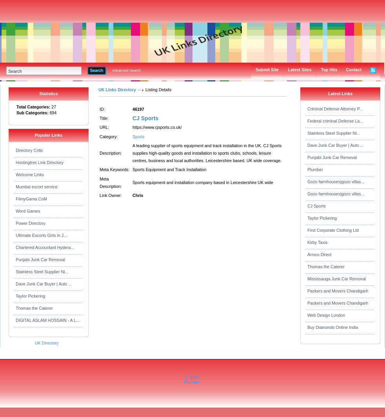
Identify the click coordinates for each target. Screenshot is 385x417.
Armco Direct (319, 254)
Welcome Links (30, 174)
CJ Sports (145, 118)
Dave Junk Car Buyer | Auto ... (44, 284)
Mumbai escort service (37, 186)
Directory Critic (29, 150)
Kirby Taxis (317, 242)
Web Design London (326, 315)
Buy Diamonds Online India (332, 327)
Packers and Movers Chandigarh (337, 291)
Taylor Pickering (30, 296)
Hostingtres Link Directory (40, 162)
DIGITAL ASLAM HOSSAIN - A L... (48, 320)
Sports (139, 136)
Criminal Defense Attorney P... (335, 109)
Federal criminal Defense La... (335, 121)
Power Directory (30, 223)
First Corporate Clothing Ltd (333, 230)
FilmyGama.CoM (31, 199)
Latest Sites (300, 69)
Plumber (315, 169)
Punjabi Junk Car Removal (40, 259)
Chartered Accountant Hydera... (45, 247)
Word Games (28, 211)
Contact (353, 69)
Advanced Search (126, 70)
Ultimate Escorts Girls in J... (41, 235)
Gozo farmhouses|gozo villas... (336, 181)
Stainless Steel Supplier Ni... (42, 271)
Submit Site (267, 69)
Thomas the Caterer (34, 308)
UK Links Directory (117, 89)
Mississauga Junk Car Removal (336, 278)
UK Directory (46, 343)
